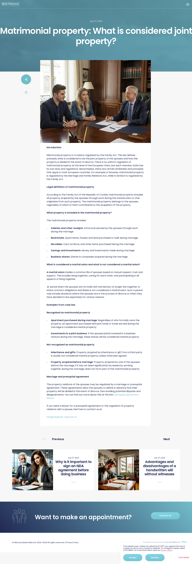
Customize (183, 558)
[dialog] (156, 553)
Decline (155, 557)
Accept (133, 557)
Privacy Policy (72, 542)
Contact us (165, 515)
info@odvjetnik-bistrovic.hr (62, 417)
